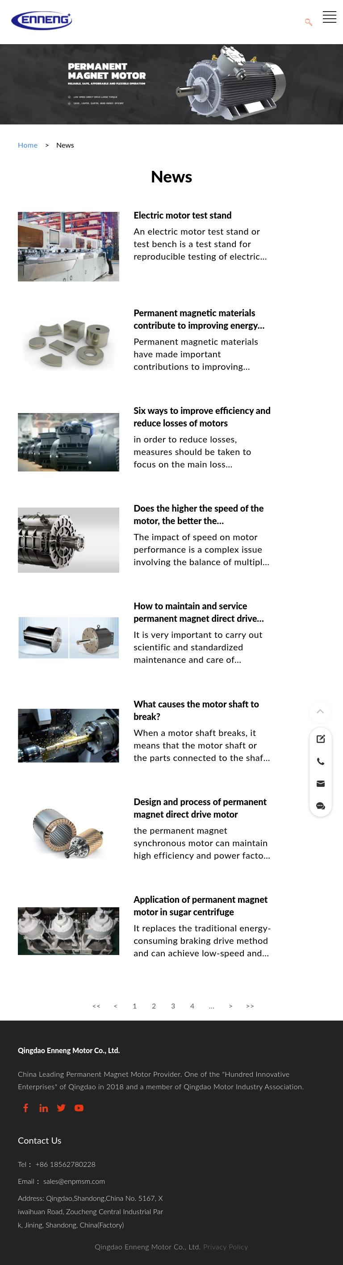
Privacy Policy (225, 1246)
